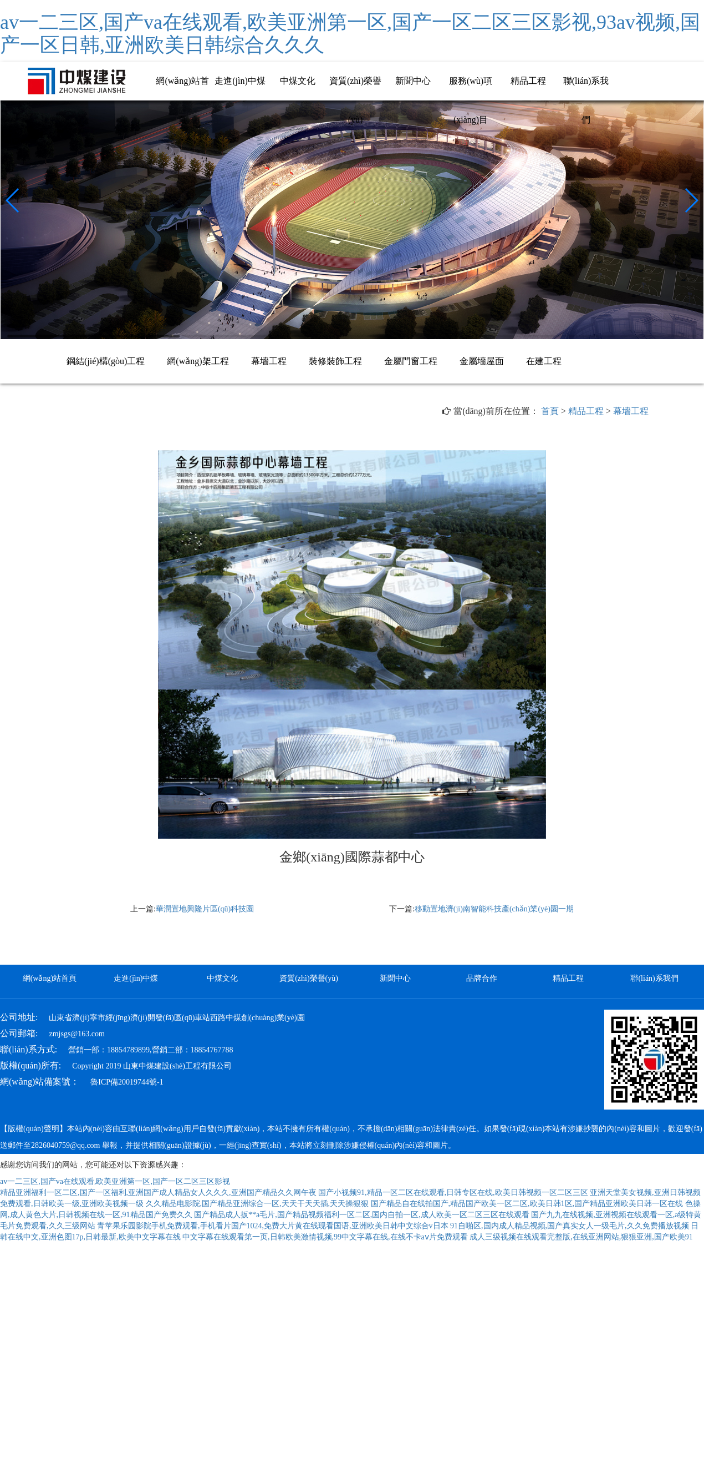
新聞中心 (413, 80)
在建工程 (544, 361)
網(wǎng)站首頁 (49, 978)
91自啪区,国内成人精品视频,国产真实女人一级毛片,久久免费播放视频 (569, 1226)
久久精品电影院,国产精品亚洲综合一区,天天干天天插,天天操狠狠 (257, 1203)
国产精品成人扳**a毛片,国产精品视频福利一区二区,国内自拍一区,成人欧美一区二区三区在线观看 (361, 1215)
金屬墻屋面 (482, 361)
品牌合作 (481, 978)
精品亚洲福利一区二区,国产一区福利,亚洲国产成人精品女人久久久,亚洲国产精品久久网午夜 (158, 1192)
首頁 (550, 411)
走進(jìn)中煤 (240, 80)
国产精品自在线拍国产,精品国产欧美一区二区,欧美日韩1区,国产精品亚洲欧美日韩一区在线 (527, 1203)
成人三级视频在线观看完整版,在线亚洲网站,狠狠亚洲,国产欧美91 (581, 1237)
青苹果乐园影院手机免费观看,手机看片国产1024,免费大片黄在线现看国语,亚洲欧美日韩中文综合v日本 (272, 1226)
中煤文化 (297, 80)
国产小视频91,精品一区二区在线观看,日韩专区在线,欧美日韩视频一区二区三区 (453, 1192)
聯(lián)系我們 (654, 978)
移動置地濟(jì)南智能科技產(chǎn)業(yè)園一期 (494, 909)
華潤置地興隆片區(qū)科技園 (205, 909)
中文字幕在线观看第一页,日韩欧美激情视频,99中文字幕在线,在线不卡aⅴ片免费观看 (325, 1237)
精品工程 (528, 80)
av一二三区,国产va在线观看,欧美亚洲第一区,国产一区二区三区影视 (115, 1181)
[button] (13, 200)
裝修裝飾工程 (335, 361)
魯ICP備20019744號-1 (126, 1082)
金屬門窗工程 (410, 361)
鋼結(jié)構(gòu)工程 (106, 361)
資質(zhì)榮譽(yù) (308, 978)
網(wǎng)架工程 (197, 361)
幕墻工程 (269, 361)
